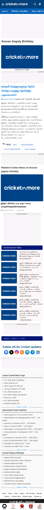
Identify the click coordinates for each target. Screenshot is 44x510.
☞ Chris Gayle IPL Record (12, 386)
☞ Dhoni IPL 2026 (9, 398)
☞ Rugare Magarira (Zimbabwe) (14, 469)
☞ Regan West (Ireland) (11, 457)
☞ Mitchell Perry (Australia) (12, 481)
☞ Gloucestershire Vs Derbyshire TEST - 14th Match (20, 432)
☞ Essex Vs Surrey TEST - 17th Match (17, 426)
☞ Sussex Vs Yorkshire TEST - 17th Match (18, 423)
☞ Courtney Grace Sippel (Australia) (16, 484)
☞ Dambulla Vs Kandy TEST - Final (16, 443)
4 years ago (20, 210)
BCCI (15, 145)
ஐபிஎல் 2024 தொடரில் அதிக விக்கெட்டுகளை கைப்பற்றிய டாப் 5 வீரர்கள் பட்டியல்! (30, 265)
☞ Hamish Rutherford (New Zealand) (16, 460)
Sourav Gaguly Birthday (12, 149)
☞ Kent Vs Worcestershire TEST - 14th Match (20, 440)
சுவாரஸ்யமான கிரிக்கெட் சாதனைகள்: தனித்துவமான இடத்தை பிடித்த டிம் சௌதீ (29, 254)
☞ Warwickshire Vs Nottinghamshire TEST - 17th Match (21, 418)
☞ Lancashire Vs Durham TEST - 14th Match (19, 438)
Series (22, 493)
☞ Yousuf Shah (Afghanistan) (13, 478)
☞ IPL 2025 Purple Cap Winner (14, 395)
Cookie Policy (16, 496)
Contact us (37, 496)
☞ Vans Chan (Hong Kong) (12, 475)
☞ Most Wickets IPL (10, 383)
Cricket (24, 507)
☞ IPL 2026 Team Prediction (13, 380)
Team (16, 493)
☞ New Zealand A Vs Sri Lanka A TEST (17, 415)
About (10, 493)
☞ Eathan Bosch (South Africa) (14, 466)
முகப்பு (5, 11)
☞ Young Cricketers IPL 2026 (13, 389)
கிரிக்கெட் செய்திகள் (19, 11)
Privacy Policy (27, 496)
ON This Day (30, 493)
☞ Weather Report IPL (11, 403)
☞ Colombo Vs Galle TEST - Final (15, 446)
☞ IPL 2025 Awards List (11, 392)
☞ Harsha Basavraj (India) (12, 463)
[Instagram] (17, 352)
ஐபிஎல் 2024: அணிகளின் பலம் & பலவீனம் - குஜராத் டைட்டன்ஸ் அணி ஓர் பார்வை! (31, 302)
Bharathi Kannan (9, 99)
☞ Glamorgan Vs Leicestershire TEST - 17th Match (22, 429)
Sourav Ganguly (30, 149)
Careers (7, 496)
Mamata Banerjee (27, 145)
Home (4, 493)
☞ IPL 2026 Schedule (10, 400)
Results (39, 493)
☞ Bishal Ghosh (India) (11, 472)
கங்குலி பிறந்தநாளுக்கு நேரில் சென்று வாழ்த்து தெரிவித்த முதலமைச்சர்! (18, 90)
